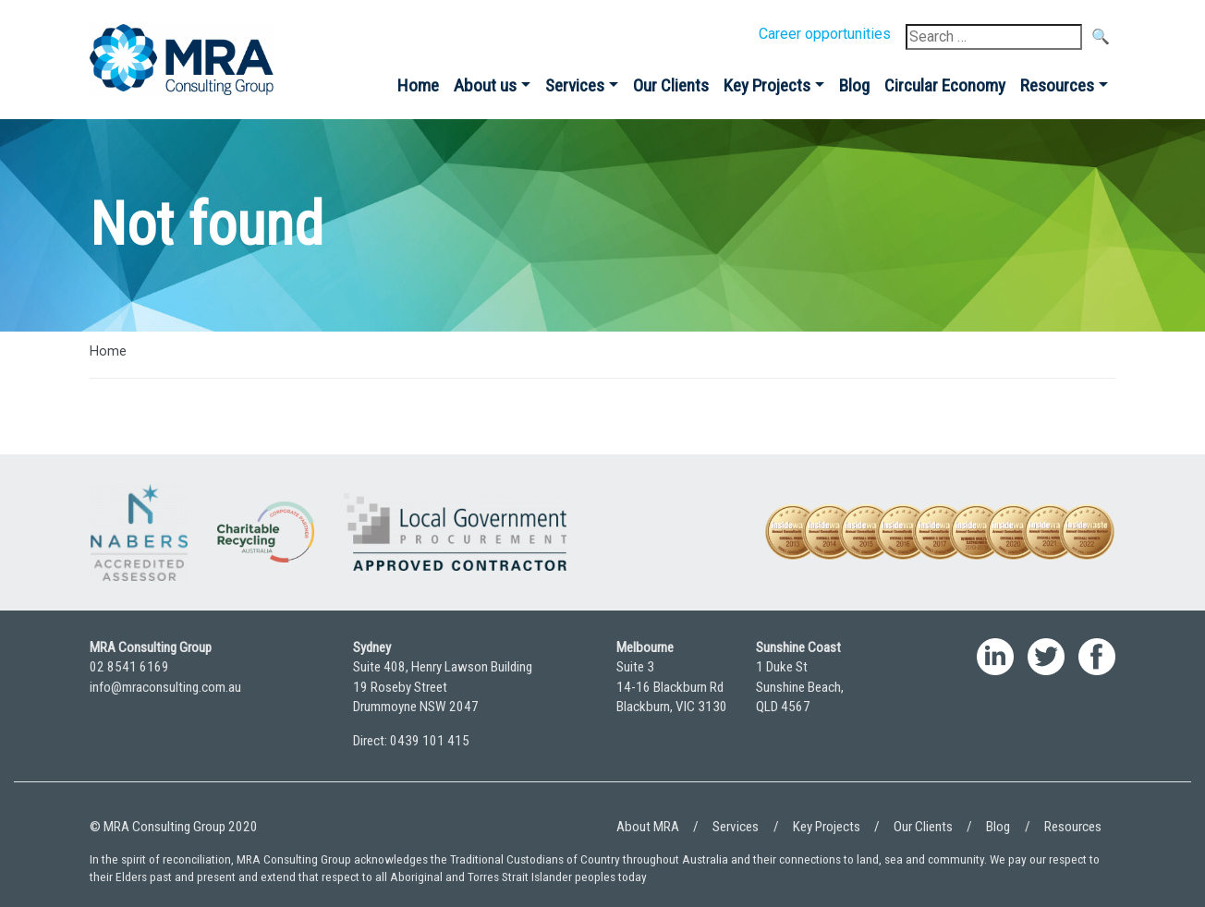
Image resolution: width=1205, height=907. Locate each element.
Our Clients (671, 85)
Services (574, 85)
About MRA (647, 826)
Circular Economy (944, 85)
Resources (1057, 85)
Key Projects (767, 85)
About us (485, 85)
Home (418, 85)
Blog (854, 85)
